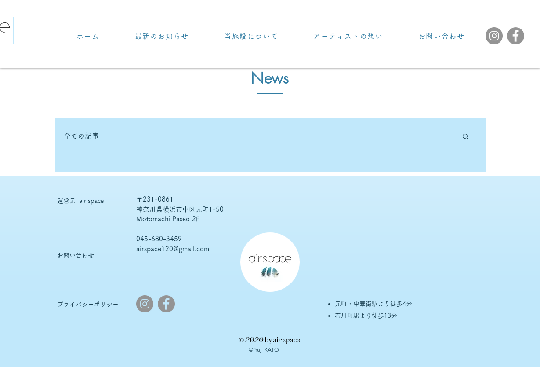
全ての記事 (81, 135)
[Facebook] (515, 35)
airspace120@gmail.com (172, 249)
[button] (465, 137)
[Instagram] (494, 35)
